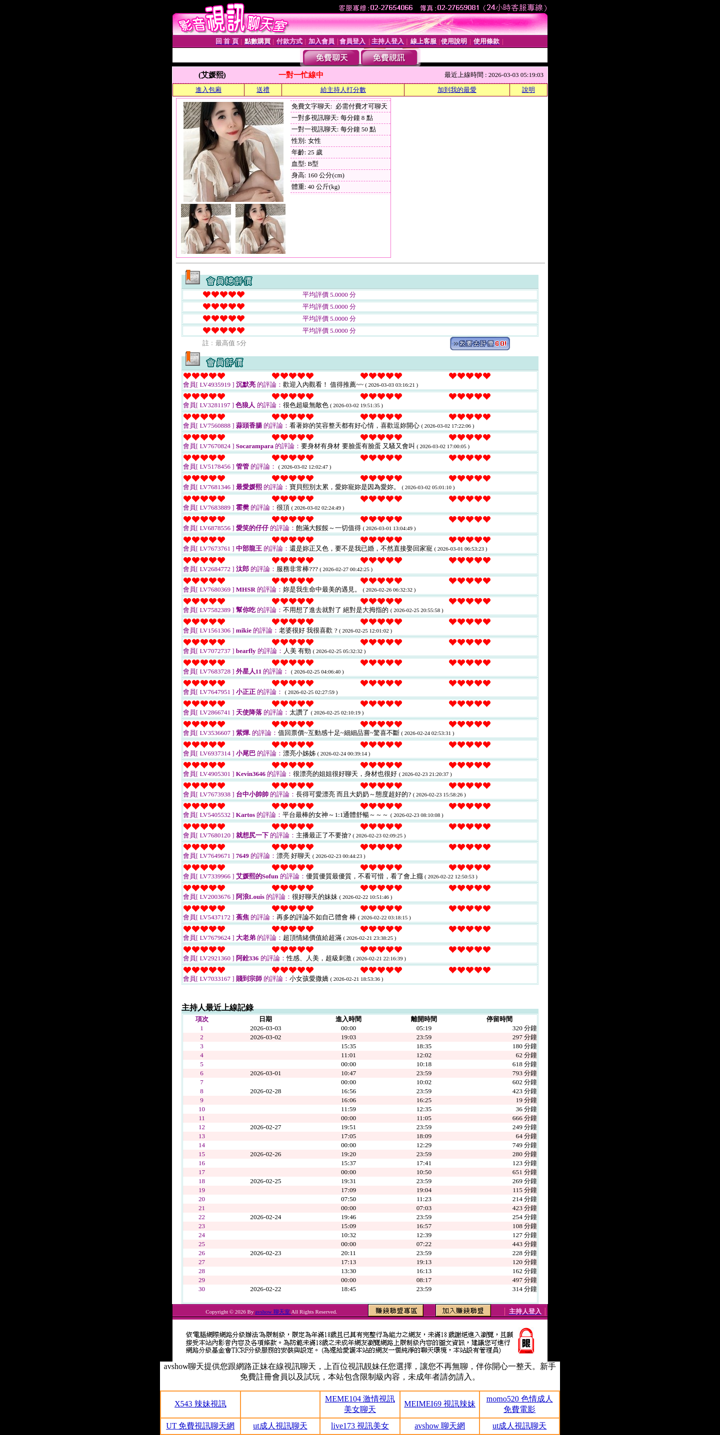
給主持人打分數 (343, 89)
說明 (528, 89)
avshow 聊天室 (273, 1312)
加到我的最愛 (457, 89)
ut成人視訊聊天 (280, 1426)
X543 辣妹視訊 (200, 1404)
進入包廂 (209, 89)
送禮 (263, 89)
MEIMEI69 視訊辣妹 (440, 1404)
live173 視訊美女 (360, 1426)
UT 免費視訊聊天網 (200, 1426)
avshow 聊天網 (439, 1426)
